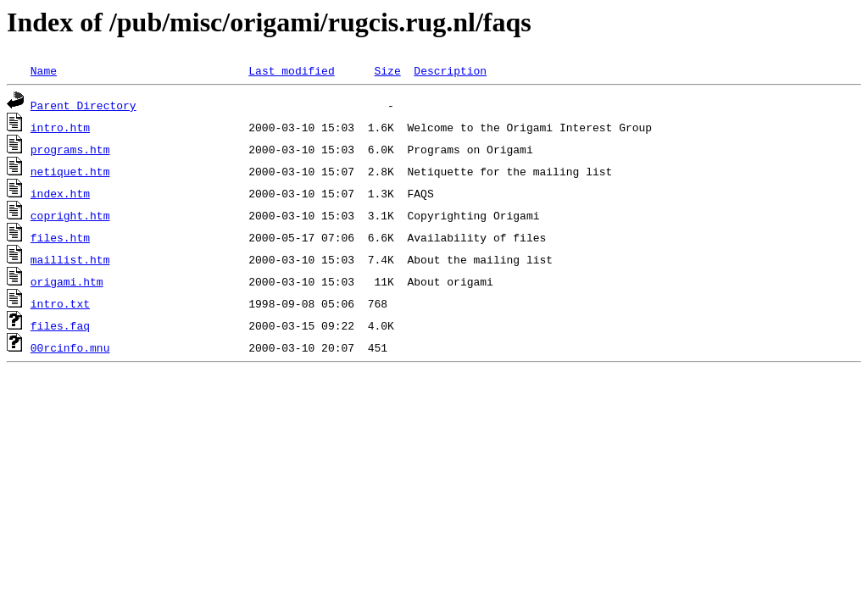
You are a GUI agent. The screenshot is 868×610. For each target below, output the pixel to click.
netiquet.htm (70, 171)
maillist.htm (70, 259)
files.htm (60, 237)
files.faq (60, 325)
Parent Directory (83, 105)
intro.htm (60, 127)
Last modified (291, 70)
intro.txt (60, 303)
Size (387, 70)
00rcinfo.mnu (70, 347)
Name (44, 70)
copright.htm (70, 215)
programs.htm (70, 149)
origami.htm (67, 281)
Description (450, 70)
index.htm (60, 193)
